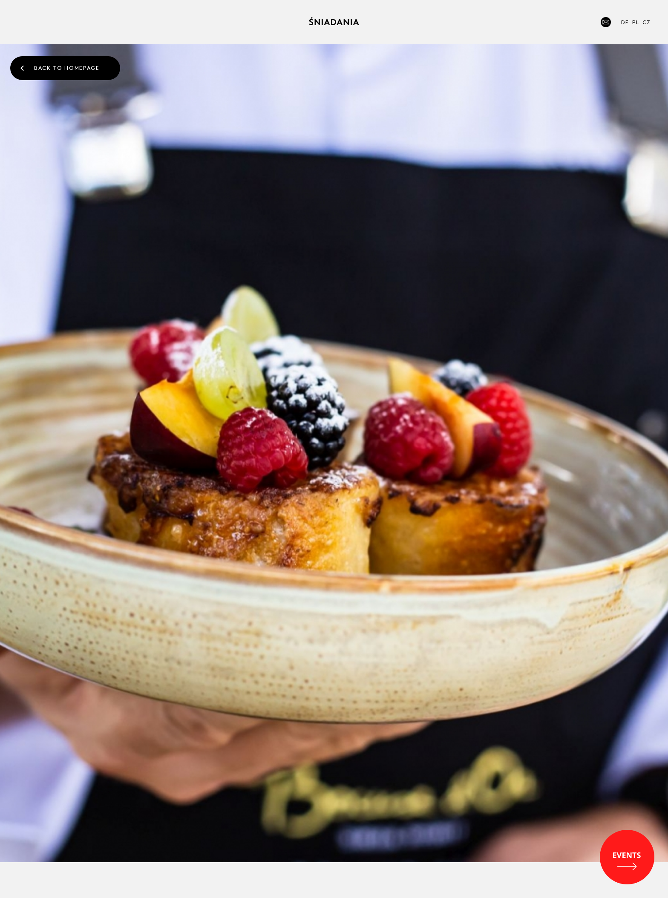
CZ (646, 22)
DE (625, 22)
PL (635, 22)
